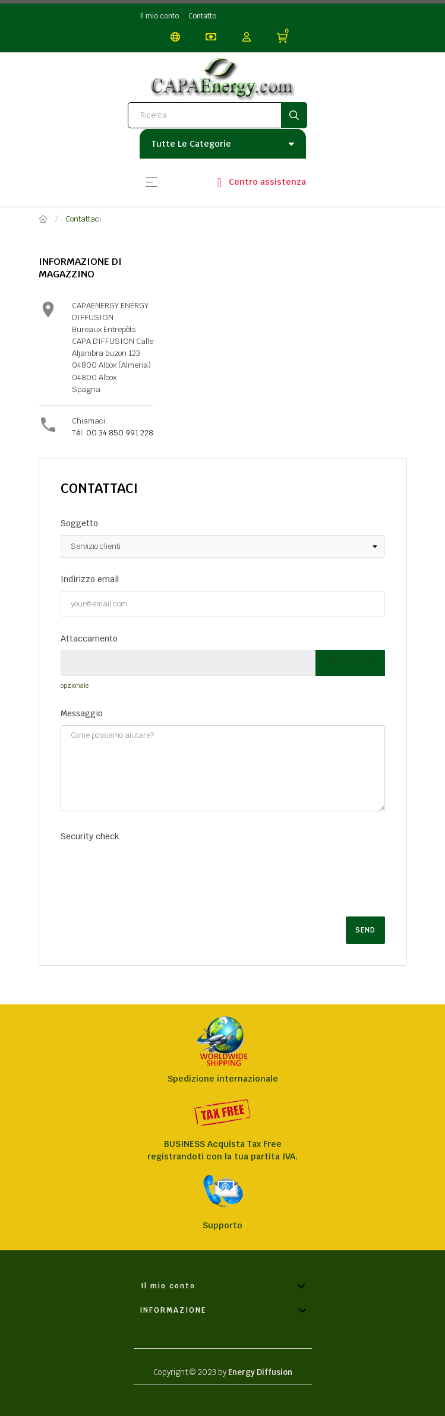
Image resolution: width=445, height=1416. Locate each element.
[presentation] (151, 871)
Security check (90, 836)
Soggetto (79, 523)
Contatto (202, 16)
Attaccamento (89, 638)
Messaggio (82, 713)
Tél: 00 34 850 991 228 (112, 433)
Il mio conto (159, 16)
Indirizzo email (90, 579)
